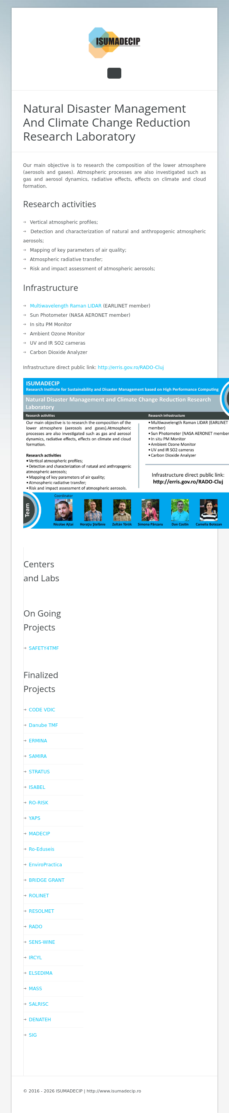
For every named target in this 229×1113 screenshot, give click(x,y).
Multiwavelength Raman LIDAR (66, 306)
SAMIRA (38, 756)
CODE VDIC (42, 710)
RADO (36, 926)
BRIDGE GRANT (47, 880)
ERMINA (38, 741)
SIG (33, 1035)
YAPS (34, 818)
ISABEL (37, 787)
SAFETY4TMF (44, 648)
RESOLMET (41, 911)
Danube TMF (43, 725)
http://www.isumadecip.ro (113, 1091)
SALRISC (39, 1004)
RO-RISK (38, 803)
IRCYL (35, 957)
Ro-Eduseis (42, 849)
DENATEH (40, 1019)
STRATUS (39, 772)
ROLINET (39, 895)
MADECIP (39, 833)
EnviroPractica (45, 864)
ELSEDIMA (41, 973)
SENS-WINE (42, 942)
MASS (35, 988)
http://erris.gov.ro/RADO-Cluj (131, 367)
